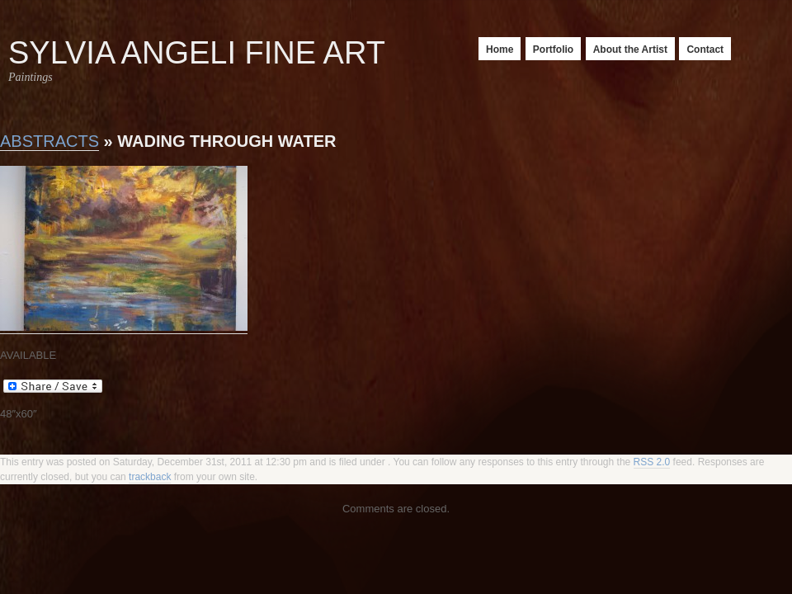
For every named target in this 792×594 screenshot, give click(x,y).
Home (499, 49)
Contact (705, 49)
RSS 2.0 (652, 462)
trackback (150, 477)
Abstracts (49, 141)
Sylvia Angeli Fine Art (196, 52)
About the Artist (630, 49)
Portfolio (553, 49)
